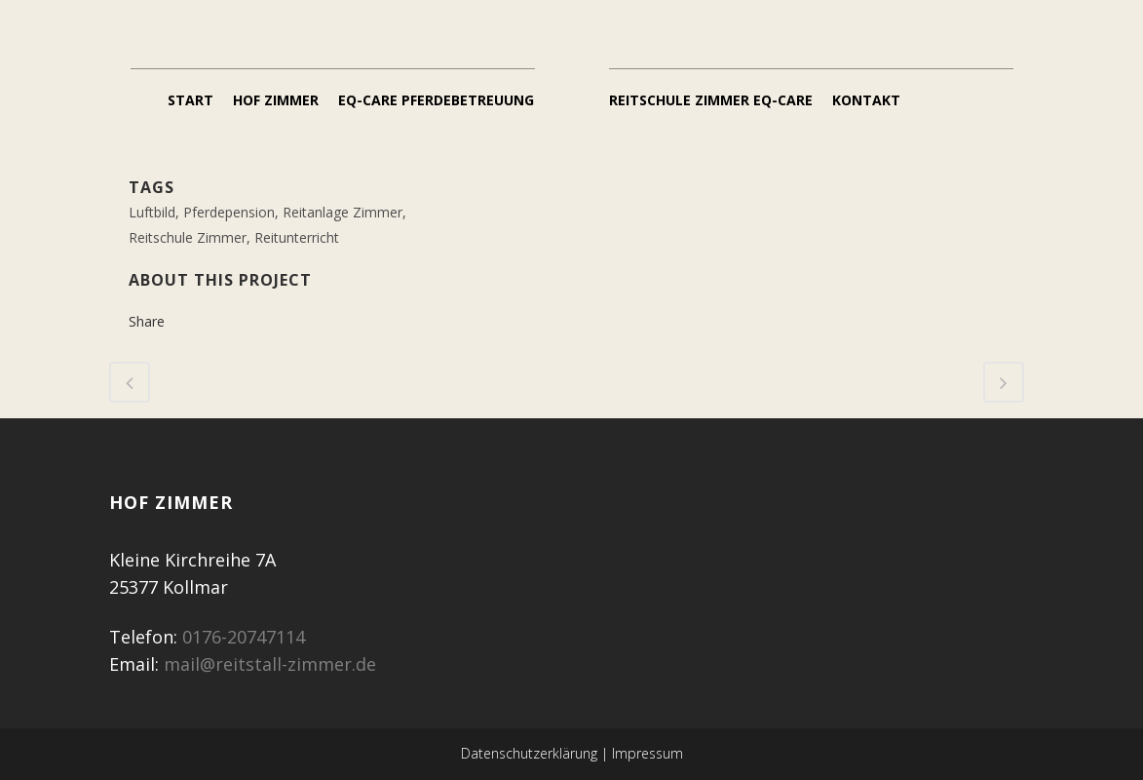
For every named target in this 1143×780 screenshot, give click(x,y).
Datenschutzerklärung (529, 753)
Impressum (647, 753)
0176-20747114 (243, 636)
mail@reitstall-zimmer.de (270, 664)
